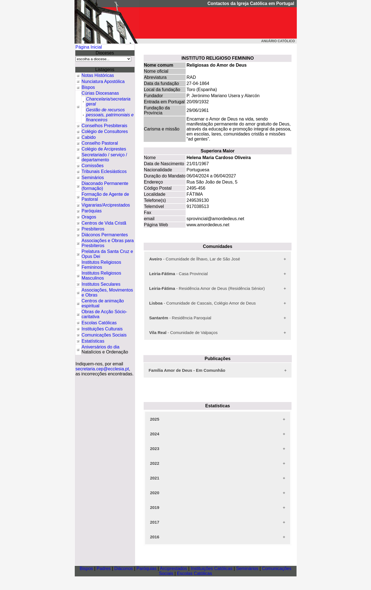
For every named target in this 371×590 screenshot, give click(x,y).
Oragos (89, 217)
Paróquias (92, 211)
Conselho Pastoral (100, 143)
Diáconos (123, 568)
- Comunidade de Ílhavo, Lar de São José (194, 259)
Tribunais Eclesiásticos (104, 171)
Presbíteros (93, 229)
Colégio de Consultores (105, 131)
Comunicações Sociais (104, 335)
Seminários (93, 177)
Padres (104, 568)
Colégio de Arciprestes (104, 149)
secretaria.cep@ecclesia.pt (102, 368)
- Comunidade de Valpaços (183, 332)
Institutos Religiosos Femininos (101, 265)
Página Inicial (89, 47)
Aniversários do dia (100, 347)
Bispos (88, 87)
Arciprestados (173, 568)
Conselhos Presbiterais (105, 125)
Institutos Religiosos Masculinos (101, 275)
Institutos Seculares (101, 284)
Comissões (93, 165)
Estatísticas (93, 341)
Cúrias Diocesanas (100, 93)
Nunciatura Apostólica (103, 81)
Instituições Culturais (102, 329)
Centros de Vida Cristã (104, 223)
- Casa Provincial (178, 273)
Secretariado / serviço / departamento (104, 157)
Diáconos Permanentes (105, 234)
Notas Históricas (98, 75)
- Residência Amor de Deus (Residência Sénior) (207, 288)
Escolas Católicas (99, 322)
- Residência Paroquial (180, 317)
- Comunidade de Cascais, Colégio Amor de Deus (202, 303)
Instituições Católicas (211, 568)
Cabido (89, 137)
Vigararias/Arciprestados (106, 205)
